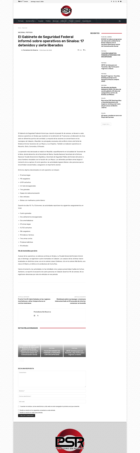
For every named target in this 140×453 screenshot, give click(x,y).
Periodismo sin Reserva (30, 50)
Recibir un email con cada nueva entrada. (31, 384)
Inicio (19, 28)
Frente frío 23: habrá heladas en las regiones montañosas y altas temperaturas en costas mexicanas (34, 271)
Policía (103, 98)
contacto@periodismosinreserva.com (74, 442)
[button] (119, 21)
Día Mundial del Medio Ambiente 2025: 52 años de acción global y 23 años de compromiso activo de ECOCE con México (111, 91)
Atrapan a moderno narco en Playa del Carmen (111, 116)
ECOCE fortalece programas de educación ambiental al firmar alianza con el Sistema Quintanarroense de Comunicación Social (29, 321)
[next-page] (22, 331)
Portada (29, 32)
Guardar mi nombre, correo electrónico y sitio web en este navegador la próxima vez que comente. (50, 377)
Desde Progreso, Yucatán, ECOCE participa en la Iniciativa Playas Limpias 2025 (110, 78)
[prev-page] (19, 331)
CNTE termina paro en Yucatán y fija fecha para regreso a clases (75, 324)
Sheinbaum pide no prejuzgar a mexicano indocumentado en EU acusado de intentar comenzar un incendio (70, 271)
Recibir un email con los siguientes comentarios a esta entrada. (37, 381)
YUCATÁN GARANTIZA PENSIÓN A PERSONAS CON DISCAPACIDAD (51, 324)
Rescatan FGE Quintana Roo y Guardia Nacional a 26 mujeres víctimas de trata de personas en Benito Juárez (111, 104)
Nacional (24, 28)
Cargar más (106, 124)
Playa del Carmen (29, 314)
